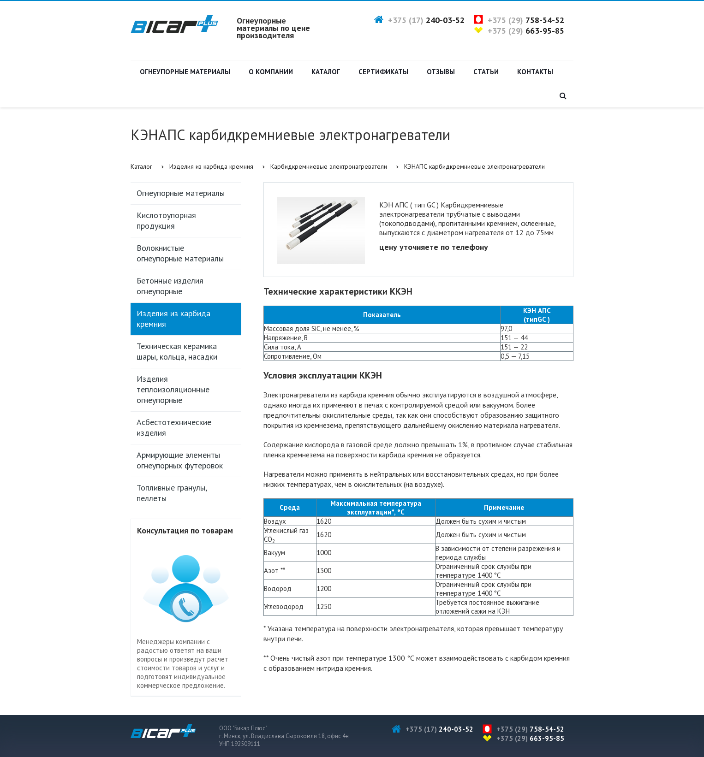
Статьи (486, 71)
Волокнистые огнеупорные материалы (180, 253)
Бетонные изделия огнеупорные (170, 285)
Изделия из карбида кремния (211, 166)
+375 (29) (526, 20)
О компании (271, 71)
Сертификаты (383, 71)
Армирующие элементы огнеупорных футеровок (180, 460)
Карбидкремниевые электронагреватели (328, 166)
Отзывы (441, 71)
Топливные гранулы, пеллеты (172, 492)
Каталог (325, 71)
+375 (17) (426, 20)
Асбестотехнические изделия (174, 427)
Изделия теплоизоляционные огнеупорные (173, 389)
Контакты (535, 71)
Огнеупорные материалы (185, 71)
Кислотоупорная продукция (166, 220)
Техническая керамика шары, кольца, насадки (177, 351)
